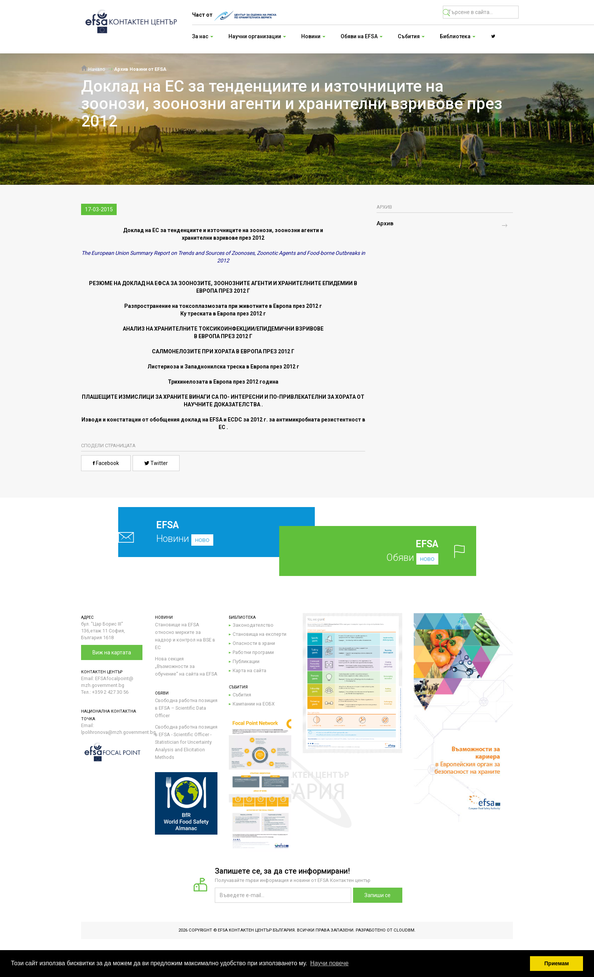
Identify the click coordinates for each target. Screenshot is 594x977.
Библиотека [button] (457, 36)
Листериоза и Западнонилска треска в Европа (223, 367)
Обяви (389, 550)
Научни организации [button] (257, 36)
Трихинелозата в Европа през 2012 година (223, 382)
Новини (198, 531)
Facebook (106, 463)
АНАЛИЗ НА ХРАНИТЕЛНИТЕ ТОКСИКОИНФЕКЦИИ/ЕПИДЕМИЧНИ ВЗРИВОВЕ (223, 329)
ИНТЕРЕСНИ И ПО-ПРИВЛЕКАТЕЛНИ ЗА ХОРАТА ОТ (297, 397)
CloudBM (404, 930)
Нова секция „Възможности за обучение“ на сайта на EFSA (186, 666)
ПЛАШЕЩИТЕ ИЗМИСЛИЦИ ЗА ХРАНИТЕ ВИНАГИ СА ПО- (156, 397)
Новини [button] (313, 36)
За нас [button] (202, 36)
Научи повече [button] (329, 963)
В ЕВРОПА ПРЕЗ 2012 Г (223, 336)
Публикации (246, 661)
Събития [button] (411, 36)
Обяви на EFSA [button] (362, 36)
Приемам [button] (556, 963)
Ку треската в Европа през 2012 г (223, 314)
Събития (242, 695)
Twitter (156, 463)
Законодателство (253, 625)
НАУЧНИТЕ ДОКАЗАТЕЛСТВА (222, 404)
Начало (93, 69)
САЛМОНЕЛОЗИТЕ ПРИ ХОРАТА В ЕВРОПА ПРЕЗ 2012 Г (223, 351)
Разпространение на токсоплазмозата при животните (196, 306)
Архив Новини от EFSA (140, 69)
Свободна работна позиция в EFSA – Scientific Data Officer (186, 708)
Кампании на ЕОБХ (254, 704)
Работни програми (253, 652)
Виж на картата (111, 652)
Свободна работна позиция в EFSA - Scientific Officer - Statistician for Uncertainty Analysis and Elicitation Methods (186, 742)
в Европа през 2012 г (295, 306)
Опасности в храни (254, 643)
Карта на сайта (249, 670)
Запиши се (377, 895)
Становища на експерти (259, 634)
